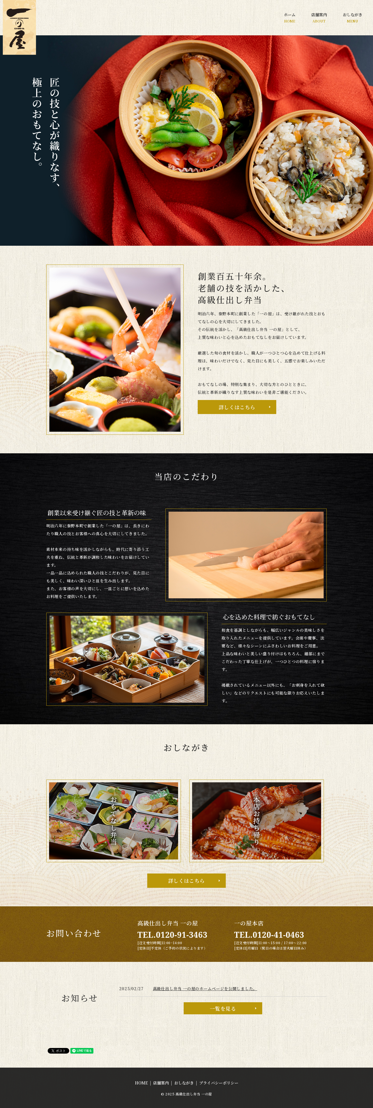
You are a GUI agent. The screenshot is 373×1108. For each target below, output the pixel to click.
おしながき (352, 17)
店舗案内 (319, 17)
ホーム (290, 17)
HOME (141, 1083)
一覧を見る (223, 1008)
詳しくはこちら (237, 407)
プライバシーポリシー (218, 1083)
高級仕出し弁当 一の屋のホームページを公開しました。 (205, 988)
